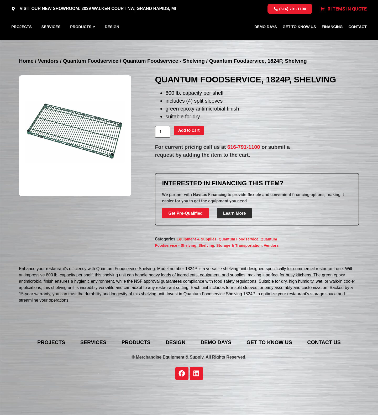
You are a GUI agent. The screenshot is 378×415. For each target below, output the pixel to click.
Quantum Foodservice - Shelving (164, 86)
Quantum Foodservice (90, 86)
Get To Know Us (299, 39)
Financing (332, 39)
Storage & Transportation (239, 270)
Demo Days (265, 39)
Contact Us (327, 367)
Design (112, 39)
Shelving (206, 270)
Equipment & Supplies (196, 264)
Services (51, 39)
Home (26, 86)
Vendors (48, 86)
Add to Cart (189, 155)
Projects (21, 39)
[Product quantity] (162, 157)
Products (80, 39)
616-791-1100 (243, 172)
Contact (358, 39)
